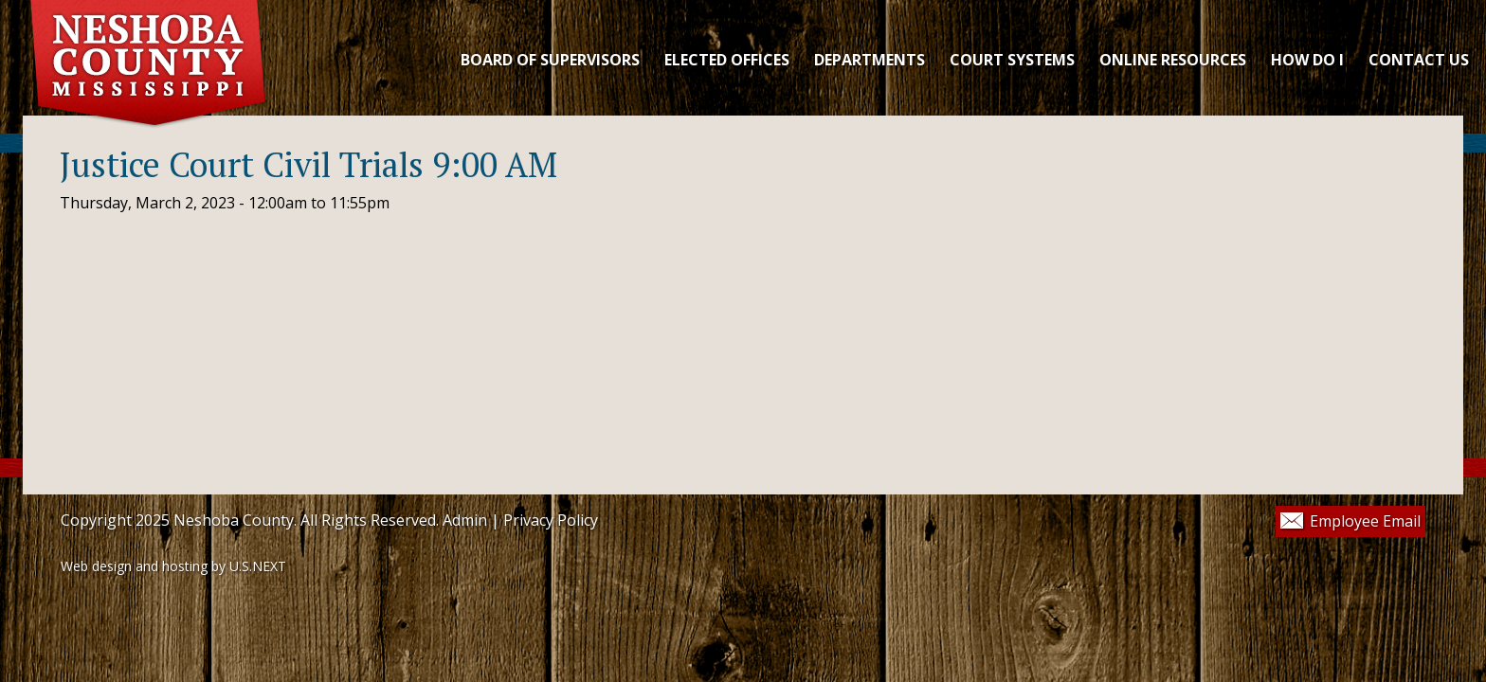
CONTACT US (1418, 59)
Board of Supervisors (550, 59)
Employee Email (1365, 521)
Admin (465, 520)
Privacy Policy (550, 520)
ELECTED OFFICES (726, 59)
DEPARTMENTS (869, 59)
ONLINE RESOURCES (1172, 59)
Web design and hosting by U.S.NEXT (173, 566)
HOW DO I (1307, 59)
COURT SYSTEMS (1012, 59)
